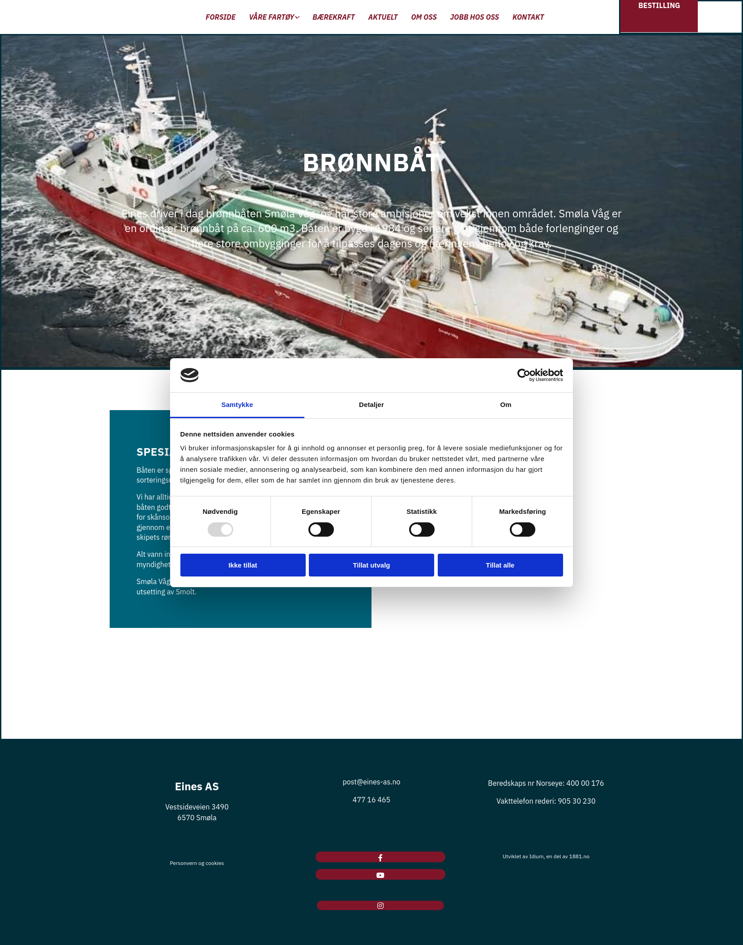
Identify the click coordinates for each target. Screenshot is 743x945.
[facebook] (380, 857)
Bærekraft (333, 17)
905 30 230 (576, 801)
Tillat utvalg (371, 565)
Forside (221, 17)
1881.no (579, 856)
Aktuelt (383, 17)
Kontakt (528, 17)
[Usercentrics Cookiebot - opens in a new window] (524, 375)
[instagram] (380, 905)
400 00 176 (585, 783)
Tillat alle (500, 565)
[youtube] (380, 875)
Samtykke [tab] (237, 404)
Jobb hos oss (474, 17)
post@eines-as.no (371, 781)
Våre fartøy (271, 17)
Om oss (423, 17)
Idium (536, 856)
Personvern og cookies (197, 863)
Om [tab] (505, 404)
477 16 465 (371, 799)
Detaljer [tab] (371, 404)
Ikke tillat (242, 565)
